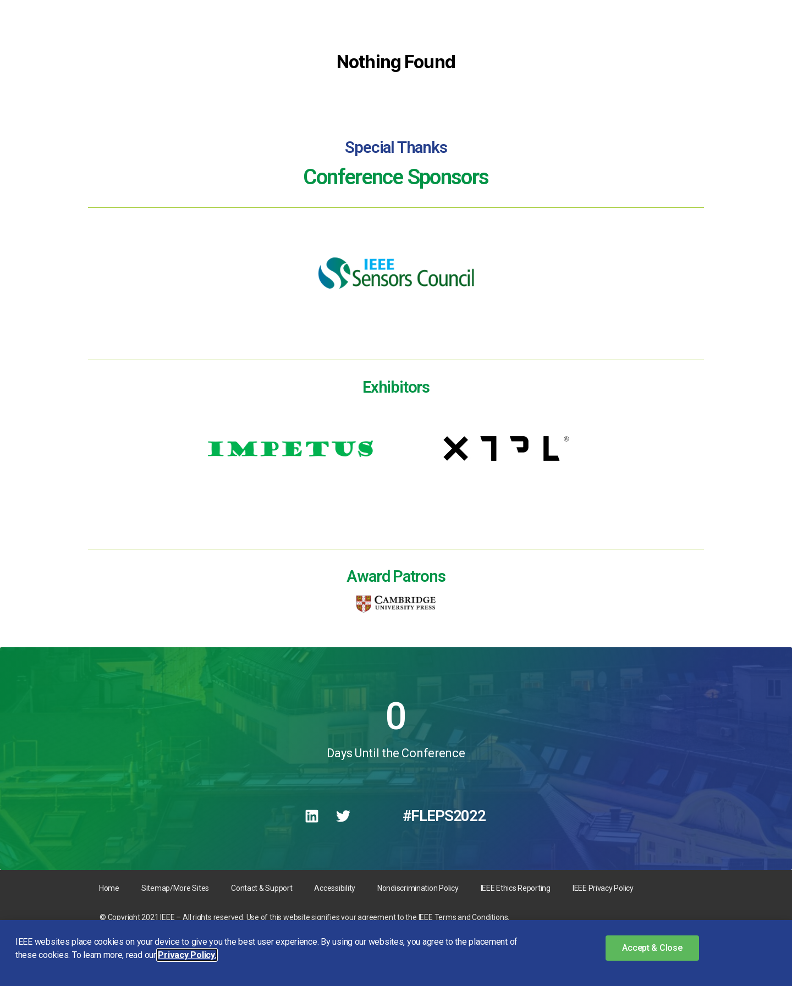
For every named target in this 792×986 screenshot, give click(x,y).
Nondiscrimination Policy (418, 888)
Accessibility (334, 888)
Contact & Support (261, 888)
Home (109, 888)
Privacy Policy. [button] (187, 955)
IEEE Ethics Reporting (516, 888)
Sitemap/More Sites (175, 888)
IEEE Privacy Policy (603, 888)
